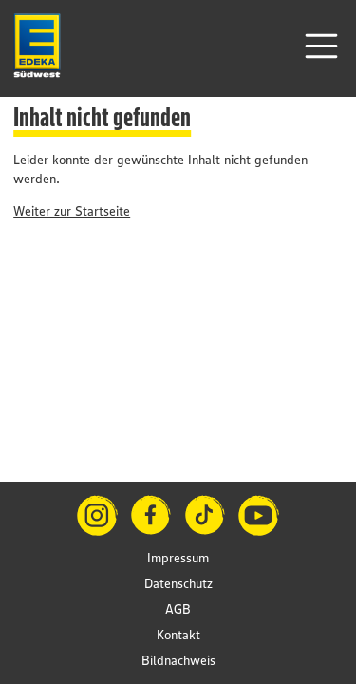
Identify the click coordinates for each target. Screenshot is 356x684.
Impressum (178, 557)
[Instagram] (97, 515)
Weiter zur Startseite (71, 210)
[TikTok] (205, 515)
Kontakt (178, 634)
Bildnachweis (178, 660)
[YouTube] (258, 515)
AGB (178, 609)
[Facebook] (151, 515)
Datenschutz (178, 583)
